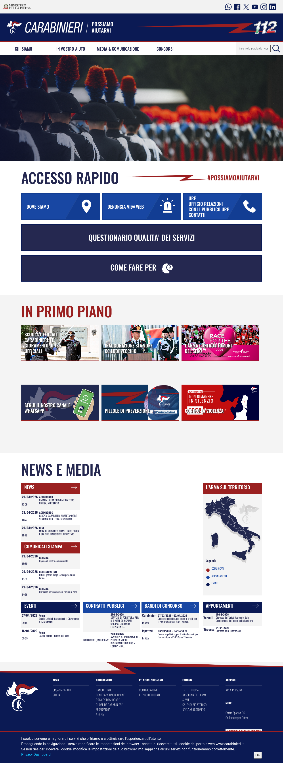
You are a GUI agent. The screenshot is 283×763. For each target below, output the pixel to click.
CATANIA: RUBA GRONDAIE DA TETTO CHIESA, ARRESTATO (56, 501)
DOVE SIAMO (63, 206)
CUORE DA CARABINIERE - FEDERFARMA (110, 707)
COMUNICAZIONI (148, 690)
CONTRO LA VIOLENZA (204, 410)
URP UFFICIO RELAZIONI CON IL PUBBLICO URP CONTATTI (225, 206)
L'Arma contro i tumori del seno (54, 635)
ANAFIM (100, 714)
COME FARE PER (141, 267)
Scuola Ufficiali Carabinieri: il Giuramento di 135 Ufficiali (59, 620)
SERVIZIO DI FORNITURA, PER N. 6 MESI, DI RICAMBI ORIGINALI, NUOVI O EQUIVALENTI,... (125, 622)
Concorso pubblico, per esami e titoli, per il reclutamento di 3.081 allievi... (177, 620)
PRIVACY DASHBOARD (108, 699)
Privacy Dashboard (36, 754)
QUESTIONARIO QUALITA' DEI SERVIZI (141, 237)
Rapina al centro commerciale (53, 561)
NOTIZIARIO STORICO (193, 709)
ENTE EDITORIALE (191, 690)
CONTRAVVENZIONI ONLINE (110, 694)
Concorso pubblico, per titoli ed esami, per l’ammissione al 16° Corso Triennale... (178, 635)
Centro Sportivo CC (235, 712)
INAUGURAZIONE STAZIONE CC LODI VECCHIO (129, 348)
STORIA (57, 694)
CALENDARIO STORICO (194, 704)
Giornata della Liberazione (228, 631)
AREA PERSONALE (235, 690)
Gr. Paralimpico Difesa (237, 717)
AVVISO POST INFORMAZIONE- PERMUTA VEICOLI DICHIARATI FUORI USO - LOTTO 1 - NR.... (125, 641)
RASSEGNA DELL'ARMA (194, 694)
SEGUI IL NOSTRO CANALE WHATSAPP (47, 408)
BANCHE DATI (103, 690)
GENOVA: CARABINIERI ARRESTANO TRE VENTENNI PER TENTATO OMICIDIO (58, 517)
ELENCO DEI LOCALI (149, 694)
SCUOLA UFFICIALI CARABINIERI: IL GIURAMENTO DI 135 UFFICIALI (43, 342)
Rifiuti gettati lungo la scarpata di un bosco (57, 576)
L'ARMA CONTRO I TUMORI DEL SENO (208, 348)
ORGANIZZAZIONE (62, 690)
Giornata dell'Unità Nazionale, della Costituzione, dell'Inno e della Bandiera (234, 619)
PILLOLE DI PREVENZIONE (127, 410)
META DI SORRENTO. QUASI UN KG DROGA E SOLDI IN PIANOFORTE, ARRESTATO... (59, 532)
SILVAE (185, 699)
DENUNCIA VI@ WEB (143, 206)
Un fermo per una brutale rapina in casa (58, 592)
